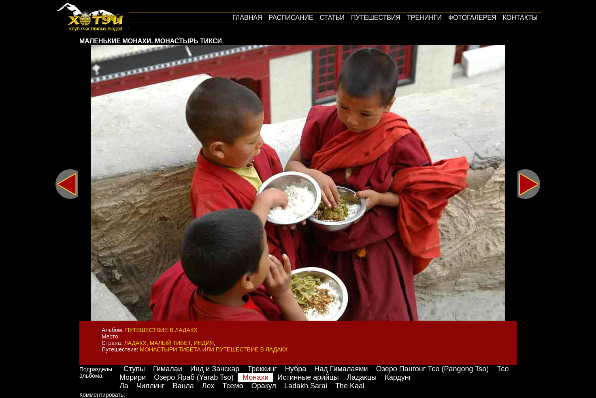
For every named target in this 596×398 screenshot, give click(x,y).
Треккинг (262, 369)
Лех (208, 386)
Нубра (296, 369)
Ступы (134, 369)
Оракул (263, 386)
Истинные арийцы (307, 377)
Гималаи (167, 369)
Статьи (332, 17)
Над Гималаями (341, 369)
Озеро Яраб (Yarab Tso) (194, 377)
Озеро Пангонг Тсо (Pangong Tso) (432, 369)
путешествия (375, 17)
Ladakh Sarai (305, 386)
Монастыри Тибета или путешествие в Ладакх (214, 349)
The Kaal (349, 386)
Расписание (290, 17)
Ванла (183, 386)
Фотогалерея (472, 17)
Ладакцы (362, 377)
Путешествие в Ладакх (161, 330)
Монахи (255, 377)
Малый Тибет (170, 343)
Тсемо (232, 386)
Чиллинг (150, 386)
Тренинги (424, 17)
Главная (247, 17)
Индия (204, 343)
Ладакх (135, 343)
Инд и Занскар (215, 369)
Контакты (520, 17)
